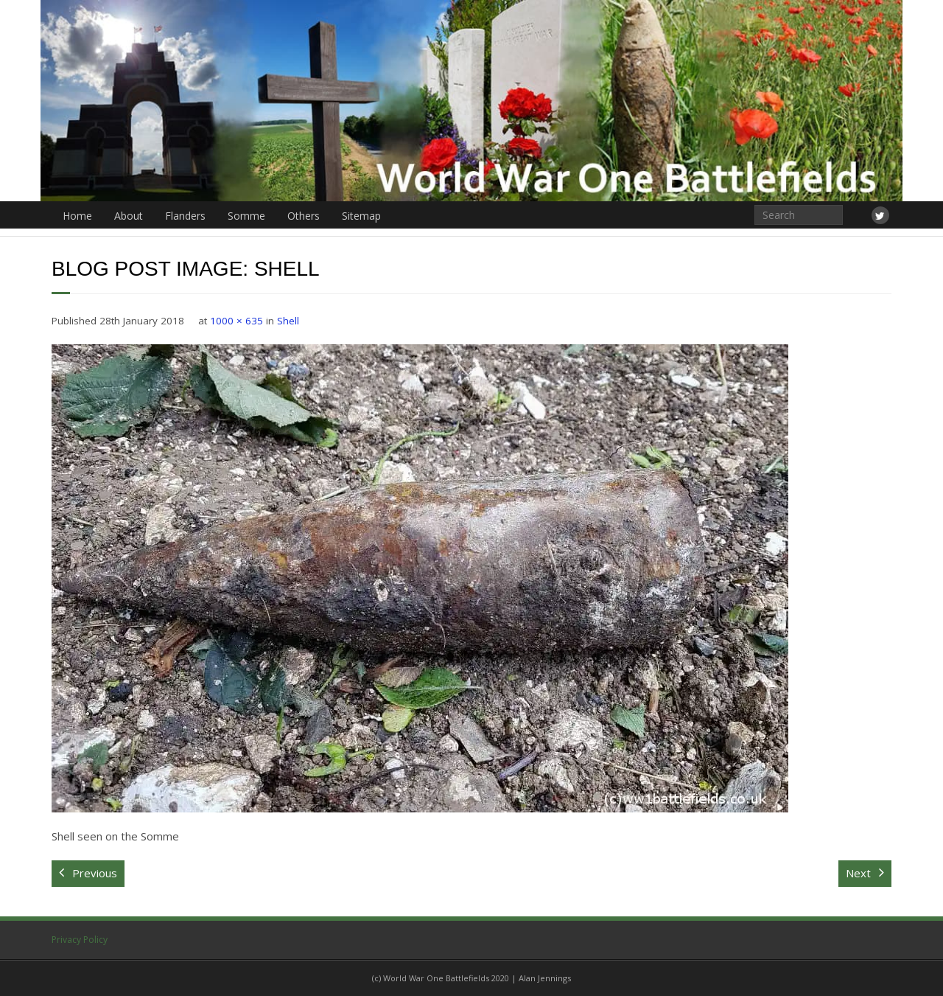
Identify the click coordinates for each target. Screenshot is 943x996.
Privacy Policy (80, 939)
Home (77, 216)
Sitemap (361, 216)
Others (303, 216)
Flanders (185, 216)
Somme (246, 216)
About (128, 216)
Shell (288, 320)
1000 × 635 (236, 320)
